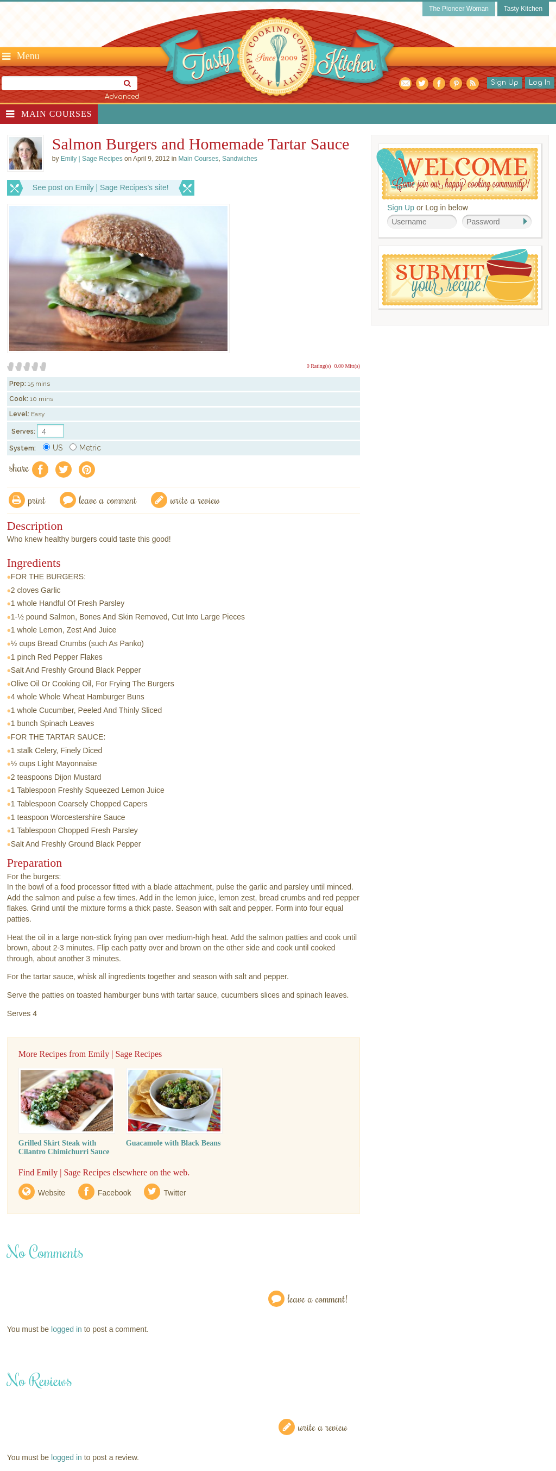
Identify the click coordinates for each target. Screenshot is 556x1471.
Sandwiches (239, 158)
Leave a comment (108, 499)
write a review (195, 499)
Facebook (114, 1192)
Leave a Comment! (318, 1298)
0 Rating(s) (319, 366)
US (52, 447)
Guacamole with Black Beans (173, 1143)
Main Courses (56, 113)
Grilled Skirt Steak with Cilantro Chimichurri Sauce (64, 1147)
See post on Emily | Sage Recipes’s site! (101, 187)
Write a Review (323, 1426)
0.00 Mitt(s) (347, 366)
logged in (66, 1329)
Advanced (122, 97)
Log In (540, 82)
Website (51, 1192)
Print (37, 499)
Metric (85, 447)
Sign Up (505, 82)
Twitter (174, 1192)
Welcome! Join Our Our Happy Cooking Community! (457, 173)
